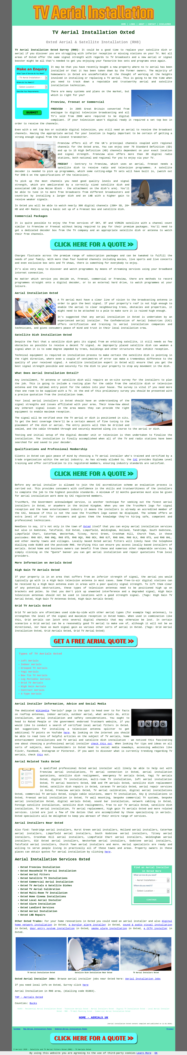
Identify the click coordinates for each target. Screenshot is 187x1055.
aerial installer (100, 768)
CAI (135, 459)
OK (156, 1053)
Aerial (126, 844)
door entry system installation (52, 928)
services (160, 548)
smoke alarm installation (109, 928)
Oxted (87, 526)
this (40, 754)
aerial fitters (113, 541)
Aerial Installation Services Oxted (52, 859)
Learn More (144, 1053)
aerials (20, 548)
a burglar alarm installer (87, 924)
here (67, 732)
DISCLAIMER (165, 24)
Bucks (33, 1003)
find (25, 829)
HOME (123, 24)
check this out (101, 743)
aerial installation (72, 851)
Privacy (170, 1029)
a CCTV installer (156, 928)
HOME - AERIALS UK (93, 1017)
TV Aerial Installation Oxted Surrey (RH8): (47, 50)
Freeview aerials (68, 790)
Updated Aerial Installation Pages (71, 1029)
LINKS (132, 24)
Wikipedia (42, 710)
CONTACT (152, 24)
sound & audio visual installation (147, 924)
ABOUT (141, 24)
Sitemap (17, 1029)
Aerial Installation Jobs (143, 978)
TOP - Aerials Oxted (29, 997)
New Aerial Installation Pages (37, 1029)
